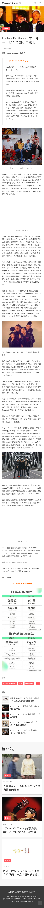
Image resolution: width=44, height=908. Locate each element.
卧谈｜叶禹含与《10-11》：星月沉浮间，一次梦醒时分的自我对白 (22, 874)
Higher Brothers (9, 683)
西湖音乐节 (29, 683)
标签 (4, 678)
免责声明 (18, 892)
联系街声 (32, 892)
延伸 (4, 692)
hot (37, 683)
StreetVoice (11, 3)
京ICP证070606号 (8, 899)
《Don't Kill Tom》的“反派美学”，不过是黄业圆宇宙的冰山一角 (21, 832)
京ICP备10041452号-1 (20, 899)
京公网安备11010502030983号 (24, 901)
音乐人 (5, 28)
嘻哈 (20, 683)
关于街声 (11, 892)
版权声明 (25, 892)
